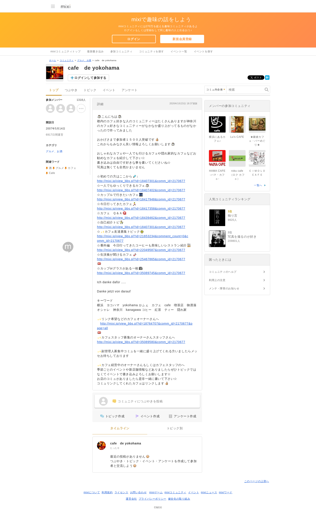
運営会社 (131, 498)
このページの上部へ (256, 481)
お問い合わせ (138, 492)
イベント (109, 90)
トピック (90, 90)
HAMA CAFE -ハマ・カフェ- (217, 174)
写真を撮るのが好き (242, 236)
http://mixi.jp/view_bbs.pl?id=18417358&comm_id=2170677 (141, 208)
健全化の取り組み (179, 498)
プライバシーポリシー (152, 498)
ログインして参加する (90, 78)
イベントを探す (203, 51)
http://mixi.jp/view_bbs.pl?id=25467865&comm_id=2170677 (141, 259)
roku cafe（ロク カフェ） (237, 174)
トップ (54, 90)
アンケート (130, 90)
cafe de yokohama (125, 443)
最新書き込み (95, 51)
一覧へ (258, 185)
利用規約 (107, 492)
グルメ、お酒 (84, 60)
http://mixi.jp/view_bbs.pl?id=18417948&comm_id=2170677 (141, 199)
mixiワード (225, 492)
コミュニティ (67, 60)
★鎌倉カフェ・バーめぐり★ (257, 140)
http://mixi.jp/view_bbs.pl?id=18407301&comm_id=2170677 (141, 181)
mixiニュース (209, 492)
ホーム (52, 60)
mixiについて (92, 492)
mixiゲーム (156, 492)
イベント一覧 (179, 51)
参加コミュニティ (121, 51)
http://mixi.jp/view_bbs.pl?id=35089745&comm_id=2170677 (141, 273)
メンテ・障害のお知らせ (224, 288)
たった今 (114, 448)
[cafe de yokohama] (101, 445)
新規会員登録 (182, 39)
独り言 (232, 215)
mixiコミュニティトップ (65, 51)
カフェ (72, 168)
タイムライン (119, 428)
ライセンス (121, 492)
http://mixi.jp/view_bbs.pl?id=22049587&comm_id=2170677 (141, 250)
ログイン (133, 39)
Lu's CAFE (237, 136)
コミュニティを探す (151, 51)
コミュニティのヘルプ (223, 271)
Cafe (52, 173)
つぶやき (71, 90)
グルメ (60, 168)
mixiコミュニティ (175, 492)
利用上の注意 (217, 280)
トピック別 (175, 428)
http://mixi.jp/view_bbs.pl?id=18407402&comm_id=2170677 (141, 190)
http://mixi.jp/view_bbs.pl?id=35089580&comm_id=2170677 (141, 342)
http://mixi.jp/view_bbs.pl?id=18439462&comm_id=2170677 (141, 217)
